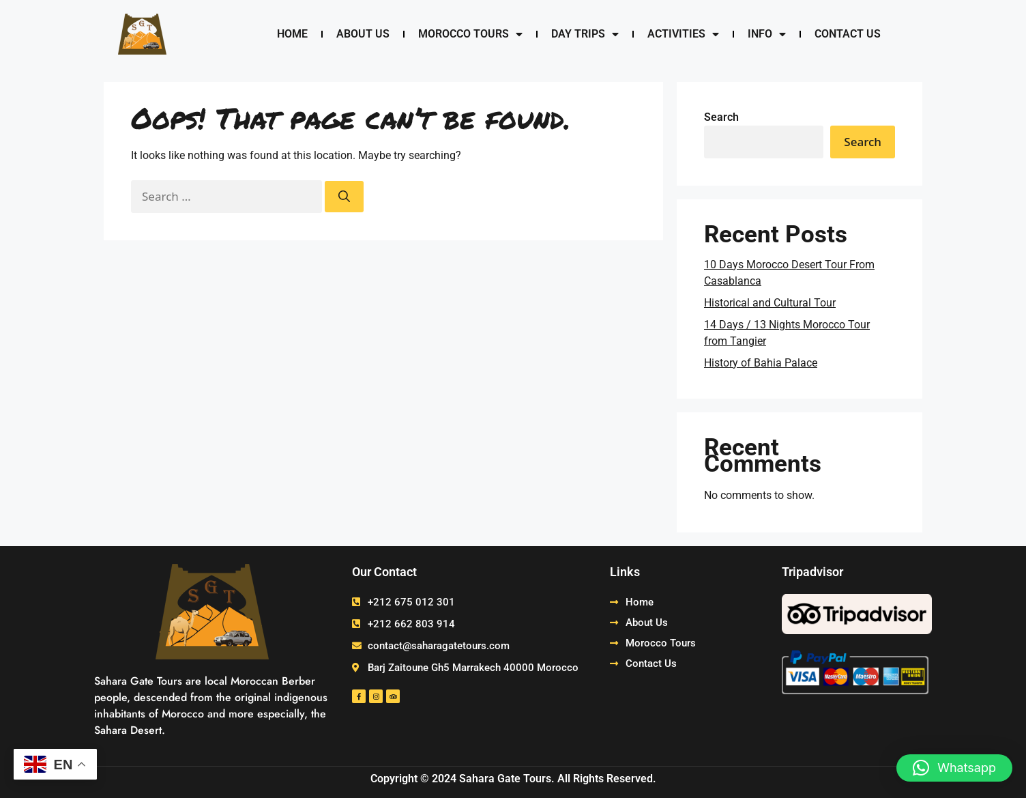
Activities (683, 34)
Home (292, 33)
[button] (954, 768)
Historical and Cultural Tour (770, 302)
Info (767, 34)
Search (721, 117)
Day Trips (585, 34)
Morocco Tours (470, 34)
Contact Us (848, 33)
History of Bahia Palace (760, 362)
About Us (363, 33)
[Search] (344, 196)
